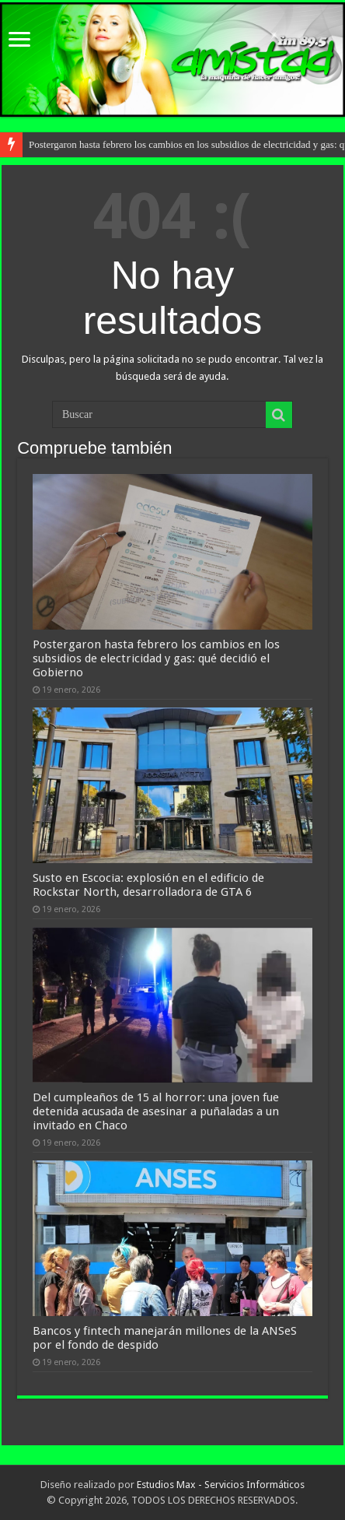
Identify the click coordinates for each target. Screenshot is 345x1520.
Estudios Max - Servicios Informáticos (221, 1484)
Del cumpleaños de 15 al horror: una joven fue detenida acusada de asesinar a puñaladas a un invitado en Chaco (156, 1111)
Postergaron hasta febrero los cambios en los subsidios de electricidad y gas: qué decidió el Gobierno (156, 658)
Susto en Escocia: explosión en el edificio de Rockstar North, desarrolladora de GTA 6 (148, 885)
